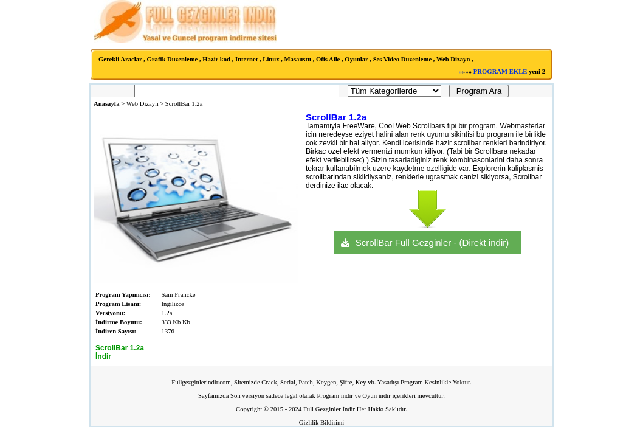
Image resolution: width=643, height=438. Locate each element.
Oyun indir (376, 395)
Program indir (335, 395)
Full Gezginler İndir (329, 409)
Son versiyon (247, 395)
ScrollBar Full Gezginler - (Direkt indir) (432, 242)
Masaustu (297, 59)
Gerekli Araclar (120, 59)
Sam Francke (179, 294)
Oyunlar (356, 59)
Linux (271, 59)
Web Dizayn (453, 59)
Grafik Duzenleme (172, 59)
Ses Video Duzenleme (402, 59)
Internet (246, 59)
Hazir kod (216, 59)
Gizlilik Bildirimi (321, 422)
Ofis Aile (328, 59)
